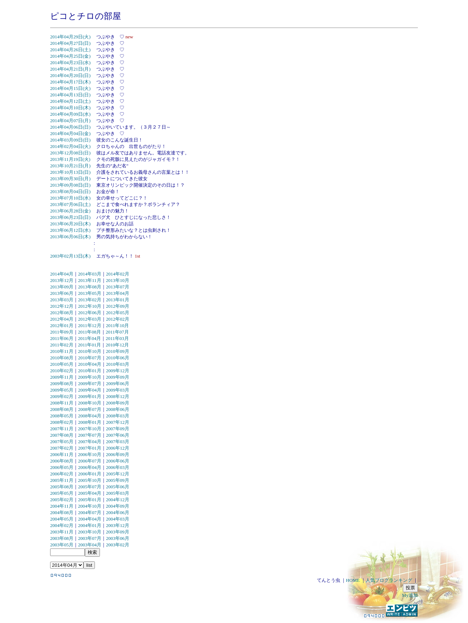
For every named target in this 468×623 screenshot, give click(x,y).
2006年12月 (117, 448)
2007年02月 (61, 448)
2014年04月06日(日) (70, 127)
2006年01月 (89, 473)
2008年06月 (117, 409)
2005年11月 (61, 480)
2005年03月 (117, 493)
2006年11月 (61, 454)
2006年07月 (89, 461)
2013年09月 (61, 286)
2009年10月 (89, 377)
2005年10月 (89, 480)
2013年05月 (89, 293)
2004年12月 (117, 499)
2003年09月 (117, 532)
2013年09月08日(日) (70, 185)
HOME (353, 580)
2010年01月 (89, 370)
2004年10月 (89, 506)
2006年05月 (61, 467)
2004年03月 (117, 519)
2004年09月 (117, 506)
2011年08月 (89, 332)
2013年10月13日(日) (70, 172)
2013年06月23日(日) (70, 217)
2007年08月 (61, 435)
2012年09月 (117, 306)
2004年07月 (89, 512)
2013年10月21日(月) (70, 165)
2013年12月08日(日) (70, 152)
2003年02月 (117, 544)
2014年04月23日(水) (70, 62)
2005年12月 (117, 473)
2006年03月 (117, 467)
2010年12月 (117, 345)
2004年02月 (61, 525)
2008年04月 (89, 415)
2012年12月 (61, 306)
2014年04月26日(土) (70, 49)
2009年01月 (89, 396)
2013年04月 (117, 293)
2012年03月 (89, 319)
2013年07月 (117, 286)
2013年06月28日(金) (70, 211)
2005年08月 (61, 486)
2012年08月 (61, 312)
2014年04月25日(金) (70, 56)
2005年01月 (89, 499)
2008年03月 (117, 415)
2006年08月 (61, 461)
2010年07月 (89, 357)
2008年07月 (89, 409)
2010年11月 (61, 351)
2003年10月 (89, 532)
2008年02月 (61, 422)
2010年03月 (117, 364)
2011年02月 (61, 345)
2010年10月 (89, 351)
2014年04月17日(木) (70, 82)
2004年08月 (61, 512)
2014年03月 (89, 274)
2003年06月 (117, 538)
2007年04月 (89, 441)
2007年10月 (89, 428)
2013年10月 (117, 280)
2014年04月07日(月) (70, 120)
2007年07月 (89, 435)
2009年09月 (117, 377)
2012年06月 (89, 312)
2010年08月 (61, 357)
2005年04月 (89, 493)
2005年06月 (117, 486)
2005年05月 (61, 493)
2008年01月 (89, 422)
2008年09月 (117, 403)
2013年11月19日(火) (70, 159)
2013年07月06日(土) (70, 204)
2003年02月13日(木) (70, 256)
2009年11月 (61, 377)
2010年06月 (117, 357)
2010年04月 (89, 364)
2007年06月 (117, 435)
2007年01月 (89, 448)
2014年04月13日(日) (70, 94)
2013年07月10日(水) (70, 198)
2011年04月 (89, 338)
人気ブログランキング (389, 580)
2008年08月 (61, 409)
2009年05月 (61, 390)
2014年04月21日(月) (70, 69)
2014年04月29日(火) (70, 36)
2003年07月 (89, 538)
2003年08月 (61, 538)
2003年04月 (89, 544)
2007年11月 (61, 428)
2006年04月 (89, 467)
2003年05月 (61, 544)
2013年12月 (61, 280)
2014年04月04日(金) (70, 133)
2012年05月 (117, 312)
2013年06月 (61, 293)
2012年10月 (89, 306)
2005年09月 (117, 480)
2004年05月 (61, 519)
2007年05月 (61, 441)
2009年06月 (117, 383)
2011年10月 (117, 325)
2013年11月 (89, 280)
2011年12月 (89, 325)
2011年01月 (89, 345)
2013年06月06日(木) (70, 236)
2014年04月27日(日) (70, 43)
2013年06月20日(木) (70, 223)
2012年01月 (61, 325)
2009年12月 (117, 370)
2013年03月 (61, 299)
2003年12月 (117, 525)
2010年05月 (61, 364)
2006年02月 (61, 473)
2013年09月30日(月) (70, 178)
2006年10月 (89, 454)
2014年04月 (61, 274)
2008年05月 (61, 415)
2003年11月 (61, 532)
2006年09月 (117, 454)
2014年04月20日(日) (70, 75)
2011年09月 (61, 332)
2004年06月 (117, 512)
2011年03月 (117, 338)
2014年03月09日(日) (70, 140)
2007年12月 (117, 422)
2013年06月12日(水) (70, 230)
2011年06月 (61, 338)
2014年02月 (117, 274)
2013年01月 (117, 299)
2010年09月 (117, 351)
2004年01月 (89, 525)
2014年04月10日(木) (70, 107)
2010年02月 (61, 370)
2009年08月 (61, 383)
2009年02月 (61, 396)
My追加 (410, 595)
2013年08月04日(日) (70, 191)
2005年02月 (61, 499)
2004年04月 (89, 519)
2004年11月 (61, 506)
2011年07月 (117, 332)
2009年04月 (89, 390)
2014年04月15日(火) (70, 88)
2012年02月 (117, 319)
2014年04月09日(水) (70, 114)
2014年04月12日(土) (70, 101)
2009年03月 (117, 390)
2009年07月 (89, 383)
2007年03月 (117, 441)
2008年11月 (61, 403)
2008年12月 (117, 396)
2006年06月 (117, 461)
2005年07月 (89, 486)
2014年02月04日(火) (70, 146)
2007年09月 (117, 428)
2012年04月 (61, 319)
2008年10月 (89, 403)
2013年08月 (89, 286)
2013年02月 (89, 299)
